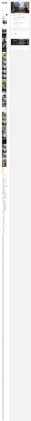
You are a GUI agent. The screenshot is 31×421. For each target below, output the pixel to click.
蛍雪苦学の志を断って (4, 234)
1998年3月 (3, 403)
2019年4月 (3, 270)
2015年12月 (3, 290)
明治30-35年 (4, 203)
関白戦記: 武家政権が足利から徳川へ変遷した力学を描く (5, 198)
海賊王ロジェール (4, 190)
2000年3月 (3, 393)
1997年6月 (3, 407)
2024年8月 (3, 251)
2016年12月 (3, 282)
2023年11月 (3, 257)
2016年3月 (3, 288)
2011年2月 (3, 329)
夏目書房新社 (3, 232)
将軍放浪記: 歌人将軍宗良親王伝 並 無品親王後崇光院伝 (5, 187)
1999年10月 (3, 396)
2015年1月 (3, 297)
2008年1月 (3, 348)
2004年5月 (3, 370)
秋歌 (3, 214)
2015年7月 (3, 293)
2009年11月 (3, 339)
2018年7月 (3, 272)
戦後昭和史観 (3, 168)
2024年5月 (3, 253)
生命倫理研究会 (4, 192)
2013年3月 (3, 312)
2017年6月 (3, 278)
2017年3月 (3, 280)
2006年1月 (3, 358)
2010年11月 (3, 331)
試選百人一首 (4, 224)
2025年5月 (3, 245)
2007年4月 (3, 350)
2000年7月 (3, 392)
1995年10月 (3, 415)
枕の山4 (4, 230)
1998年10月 (3, 402)
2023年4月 (3, 261)
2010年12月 (3, 330)
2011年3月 (3, 328)
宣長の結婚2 (3, 170)
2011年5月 (3, 327)
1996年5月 (3, 412)
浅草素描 (4, 3)
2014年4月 (3, 303)
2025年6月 (3, 244)
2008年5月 (3, 347)
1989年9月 (3, 417)
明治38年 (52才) (4, 205)
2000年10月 (3, 390)
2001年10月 (3, 383)
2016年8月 (3, 285)
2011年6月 (3, 326)
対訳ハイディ (4, 184)
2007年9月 (3, 349)
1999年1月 (3, 400)
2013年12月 (3, 306)
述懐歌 (3, 218)
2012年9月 (3, 316)
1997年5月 (3, 408)
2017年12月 (3, 274)
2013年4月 (3, 311)
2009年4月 (3, 343)
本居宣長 (2, 169)
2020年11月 (3, 268)
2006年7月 (3, 354)
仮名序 (3, 211)
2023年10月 (3, 258)
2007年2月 (3, 351)
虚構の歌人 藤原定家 (5, 193)
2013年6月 (3, 310)
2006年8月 (3, 353)
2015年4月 (3, 295)
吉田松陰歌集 (4, 200)
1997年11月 (3, 404)
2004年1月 (3, 373)
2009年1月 (3, 345)
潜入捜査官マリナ (4, 191)
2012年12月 (3, 314)
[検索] (6, 14)
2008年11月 (3, 346)
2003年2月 (3, 379)
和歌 (2, 199)
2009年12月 (3, 338)
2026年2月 (3, 239)
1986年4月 (3, 419)
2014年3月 (3, 304)
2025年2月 (3, 247)
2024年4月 (3, 254)
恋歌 (3, 215)
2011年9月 (3, 324)
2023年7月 (3, 259)
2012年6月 (3, 318)
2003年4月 (3, 378)
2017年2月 (3, 281)
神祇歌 (3, 219)
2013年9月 (3, 308)
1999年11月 (3, 395)
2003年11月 (3, 374)
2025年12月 (3, 240)
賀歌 (3, 216)
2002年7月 (3, 381)
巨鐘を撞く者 (4, 188)
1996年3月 (3, 413)
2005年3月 (3, 364)
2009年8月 (3, 341)
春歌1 (3, 212)
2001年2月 (3, 387)
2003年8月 (3, 376)
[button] (3, 27)
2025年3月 (3, 246)
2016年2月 (3, 289)
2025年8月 (3, 243)
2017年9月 (3, 276)
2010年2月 (3, 337)
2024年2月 (3, 255)
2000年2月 (3, 394)
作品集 (2, 173)
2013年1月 (3, 313)
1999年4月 (3, 398)
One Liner (3, 19)
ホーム (2, 7)
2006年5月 (3, 355)
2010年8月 (3, 333)
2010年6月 (3, 334)
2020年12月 (3, 267)
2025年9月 (3, 242)
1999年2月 (3, 399)
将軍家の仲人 (4, 185)
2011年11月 (3, 323)
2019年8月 (3, 269)
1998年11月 (3, 401)
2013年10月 (3, 307)
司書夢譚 (3, 180)
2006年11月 (3, 352)
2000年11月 (3, 389)
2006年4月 (3, 356)
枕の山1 (4, 228)
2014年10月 (3, 299)
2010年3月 (3, 336)
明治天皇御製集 (4, 201)
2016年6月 (3, 286)
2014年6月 (3, 302)
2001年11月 (3, 382)
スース (3, 177)
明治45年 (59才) (4, 210)
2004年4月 (3, 371)
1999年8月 (3, 397)
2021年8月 (3, 265)
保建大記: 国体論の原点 (5, 179)
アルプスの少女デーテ (5, 174)
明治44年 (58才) (4, 209)
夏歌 (3, 213)
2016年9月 (3, 284)
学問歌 (3, 222)
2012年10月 (3, 315)
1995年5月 (3, 416)
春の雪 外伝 (4, 189)
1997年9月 (3, 405)
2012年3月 (3, 320)
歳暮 (3, 231)
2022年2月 (3, 263)
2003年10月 (3, 375)
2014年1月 (3, 305)
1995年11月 (3, 414)
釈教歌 (3, 220)
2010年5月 (3, 335)
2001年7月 (3, 385)
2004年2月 (3, 372)
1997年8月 (3, 406)
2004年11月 (3, 366)
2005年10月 (3, 360)
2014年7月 (3, 301)
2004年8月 (3, 368)
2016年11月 (3, 283)
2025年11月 (3, 241)
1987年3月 (3, 418)
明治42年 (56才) (4, 208)
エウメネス (4, 176)
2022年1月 (3, 264)
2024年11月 (3, 249)
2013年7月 (3, 309)
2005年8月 (3, 361)
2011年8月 (3, 325)
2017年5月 (3, 279)
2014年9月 (3, 300)
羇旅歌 (3, 217)
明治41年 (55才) (4, 207)
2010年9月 (3, 332)
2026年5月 (3, 237)
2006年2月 (3, 357)
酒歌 (3, 223)
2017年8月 (3, 277)
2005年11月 (3, 359)
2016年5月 (3, 287)
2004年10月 (3, 367)
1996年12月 (3, 410)
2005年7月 (3, 362)
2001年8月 (3, 384)
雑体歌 (3, 221)
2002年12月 (3, 380)
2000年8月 (3, 391)
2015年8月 (3, 292)
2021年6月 (3, 266)
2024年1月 (3, 256)
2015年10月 (3, 291)
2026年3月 (3, 238)
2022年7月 (3, 262)
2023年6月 (3, 260)
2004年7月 (3, 369)
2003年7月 (3, 377)
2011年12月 (3, 322)
